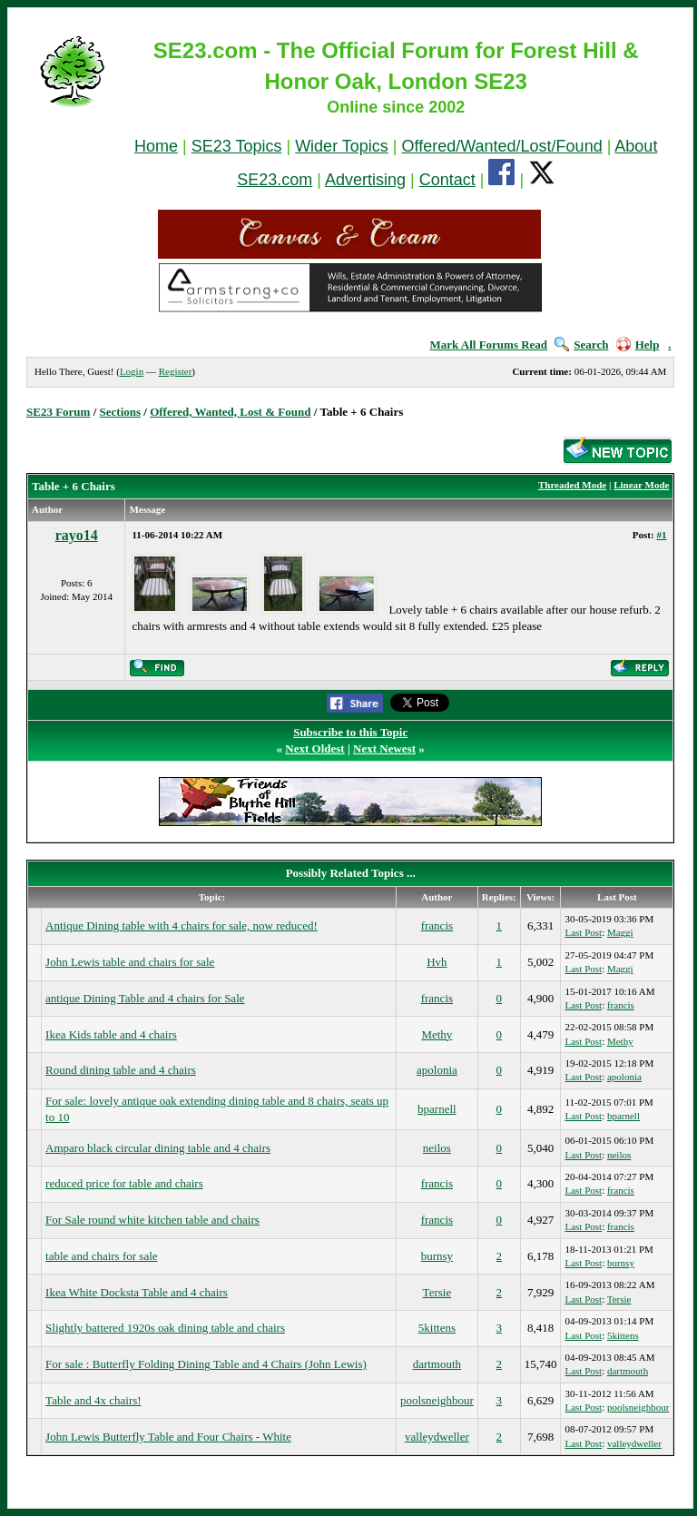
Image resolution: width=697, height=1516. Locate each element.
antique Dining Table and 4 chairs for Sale (144, 998)
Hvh (437, 962)
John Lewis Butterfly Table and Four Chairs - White (168, 1436)
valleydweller (437, 1436)
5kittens (437, 1327)
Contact (447, 180)
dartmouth (437, 1364)
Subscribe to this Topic (350, 732)
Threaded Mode (572, 484)
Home (156, 146)
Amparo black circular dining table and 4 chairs (157, 1148)
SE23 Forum (58, 411)
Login (131, 371)
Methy (436, 1034)
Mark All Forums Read (488, 344)
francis (437, 925)
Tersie (437, 1292)
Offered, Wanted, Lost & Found (230, 411)
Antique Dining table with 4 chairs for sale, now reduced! (181, 925)
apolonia (437, 1070)
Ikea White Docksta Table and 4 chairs (136, 1292)
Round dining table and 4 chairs (120, 1070)
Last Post (583, 932)
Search (581, 344)
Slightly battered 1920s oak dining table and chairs (165, 1327)
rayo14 (76, 535)
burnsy (437, 1256)
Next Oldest (314, 748)
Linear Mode (641, 484)
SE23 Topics (236, 146)
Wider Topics (341, 146)
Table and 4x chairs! (93, 1400)
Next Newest (384, 748)
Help (638, 344)
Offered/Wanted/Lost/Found (502, 146)
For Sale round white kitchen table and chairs (152, 1219)
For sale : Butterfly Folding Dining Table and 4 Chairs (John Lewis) (206, 1364)
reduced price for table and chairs (124, 1183)
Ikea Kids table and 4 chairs (111, 1034)
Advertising (365, 180)
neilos (437, 1148)
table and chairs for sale (101, 1256)
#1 (661, 534)
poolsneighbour (437, 1400)
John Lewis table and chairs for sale (129, 962)
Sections (121, 411)
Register (175, 371)
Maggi (620, 932)
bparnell (436, 1109)
